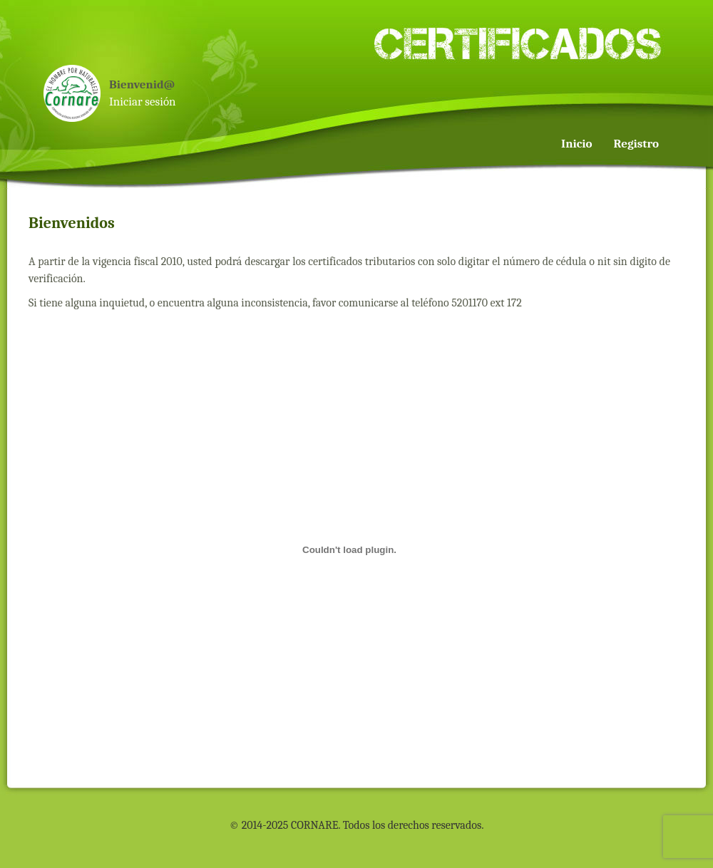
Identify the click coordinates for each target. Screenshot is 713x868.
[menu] (612, 112)
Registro (636, 143)
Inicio (577, 143)
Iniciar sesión (142, 101)
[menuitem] (669, 58)
